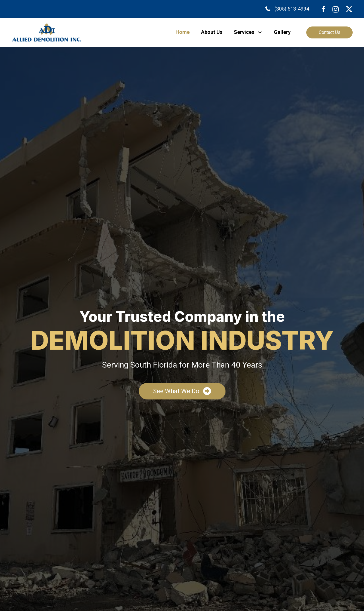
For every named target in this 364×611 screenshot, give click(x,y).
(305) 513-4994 (291, 9)
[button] (260, 32)
